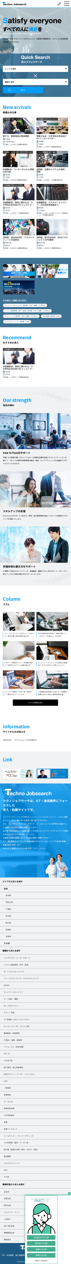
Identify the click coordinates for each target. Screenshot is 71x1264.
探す (23, 90)
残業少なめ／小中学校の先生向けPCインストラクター (51, 137)
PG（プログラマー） (12, 1006)
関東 (6, 888)
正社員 (6, 1191)
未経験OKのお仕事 (41, 1237)
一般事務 (7, 1088)
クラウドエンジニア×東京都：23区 (17, 322)
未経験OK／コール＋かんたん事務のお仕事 (18, 170)
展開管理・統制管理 (12, 1033)
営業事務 (7, 1094)
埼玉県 (8, 916)
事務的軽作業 (9, 1108)
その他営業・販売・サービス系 (16, 1142)
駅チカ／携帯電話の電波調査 (16, 136)
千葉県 (8, 909)
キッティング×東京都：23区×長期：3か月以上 (21, 316)
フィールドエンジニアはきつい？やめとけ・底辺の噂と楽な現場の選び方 (19, 634)
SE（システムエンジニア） (14, 971)
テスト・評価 (9, 1012)
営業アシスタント (11, 1129)
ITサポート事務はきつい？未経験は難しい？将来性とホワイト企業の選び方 (18, 663)
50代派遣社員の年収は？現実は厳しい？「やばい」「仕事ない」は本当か (52, 634)
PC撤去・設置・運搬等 (13, 1040)
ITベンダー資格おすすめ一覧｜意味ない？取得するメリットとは (18, 693)
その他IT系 (8, 1060)
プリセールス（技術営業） (14, 1047)
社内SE (6, 985)
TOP (3, 1255)
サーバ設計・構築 (11, 999)
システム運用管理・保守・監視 (16, 964)
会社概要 (10, 1255)
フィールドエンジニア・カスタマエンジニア (21, 978)
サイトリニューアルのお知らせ (25, 740)
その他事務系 (9, 1115)
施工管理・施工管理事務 (13, 1067)
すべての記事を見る (35, 702)
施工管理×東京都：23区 (51, 316)
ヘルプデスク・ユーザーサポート (17, 958)
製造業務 (7, 1156)
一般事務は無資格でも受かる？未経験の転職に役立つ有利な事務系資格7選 (52, 693)
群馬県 (8, 929)
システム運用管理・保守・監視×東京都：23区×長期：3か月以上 (27, 311)
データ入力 (8, 1101)
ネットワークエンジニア (13, 992)
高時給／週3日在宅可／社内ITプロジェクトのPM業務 (52, 238)
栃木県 (8, 922)
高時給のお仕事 (41, 1243)
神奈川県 (9, 902)
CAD (5, 1081)
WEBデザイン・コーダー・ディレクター (20, 1074)
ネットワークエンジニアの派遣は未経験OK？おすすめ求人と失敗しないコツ (52, 663)
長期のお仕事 (41, 1255)
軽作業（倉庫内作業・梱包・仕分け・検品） (21, 1149)
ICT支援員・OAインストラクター (17, 1019)
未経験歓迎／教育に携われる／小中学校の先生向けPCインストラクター (18, 203)
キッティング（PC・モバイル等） (17, 1026)
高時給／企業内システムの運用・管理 (51, 170)
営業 (5, 1122)
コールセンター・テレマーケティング (19, 1136)
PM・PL (7, 1053)
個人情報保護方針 (22, 1255)
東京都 (8, 895)
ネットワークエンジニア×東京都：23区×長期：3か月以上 (25, 305)
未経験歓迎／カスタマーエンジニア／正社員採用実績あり (51, 203)
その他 (7, 943)
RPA (5, 1170)
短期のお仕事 (41, 1249)
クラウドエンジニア (12, 1163)
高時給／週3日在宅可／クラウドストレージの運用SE (18, 238)
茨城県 (8, 936)
